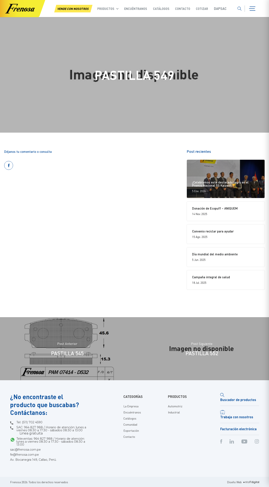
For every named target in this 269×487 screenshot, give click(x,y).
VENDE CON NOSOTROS (73, 8)
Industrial (174, 412)
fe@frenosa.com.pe (24, 454)
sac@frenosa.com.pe (25, 449)
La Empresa (130, 406)
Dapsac (220, 8)
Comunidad (130, 424)
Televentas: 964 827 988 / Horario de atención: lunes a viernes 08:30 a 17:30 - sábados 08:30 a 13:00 (50, 441)
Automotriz (175, 406)
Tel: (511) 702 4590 (29, 422)
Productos (105, 8)
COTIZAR (202, 8)
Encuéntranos (135, 8)
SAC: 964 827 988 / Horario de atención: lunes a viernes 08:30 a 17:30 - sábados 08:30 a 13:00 (51, 430)
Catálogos (161, 8)
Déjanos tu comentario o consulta (28, 151)
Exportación (131, 430)
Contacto (182, 8)
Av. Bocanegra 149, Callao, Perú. (33, 459)
